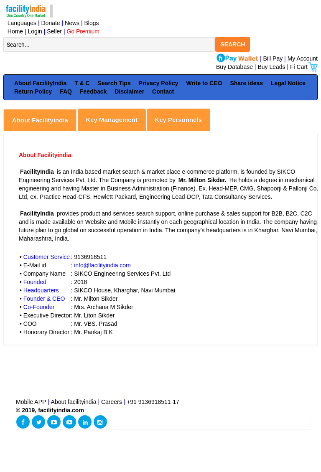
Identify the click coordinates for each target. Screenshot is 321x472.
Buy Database (234, 66)
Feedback (93, 91)
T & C (82, 83)
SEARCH (232, 44)
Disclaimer (129, 91)
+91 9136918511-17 (153, 401)
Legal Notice (288, 83)
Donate (50, 23)
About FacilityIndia (40, 83)
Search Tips (114, 83)
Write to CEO (204, 83)
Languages (20, 23)
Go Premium (82, 31)
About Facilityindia (40, 120)
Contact (163, 91)
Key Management (111, 119)
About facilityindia (74, 401)
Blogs (91, 23)
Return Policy (33, 91)
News (73, 23)
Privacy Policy (158, 83)
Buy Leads (271, 66)
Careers (111, 401)
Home (13, 31)
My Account (303, 58)
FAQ (66, 91)
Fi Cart (304, 66)
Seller (54, 31)
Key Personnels (178, 119)
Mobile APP (32, 401)
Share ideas (246, 83)
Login (35, 31)
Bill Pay (274, 58)
